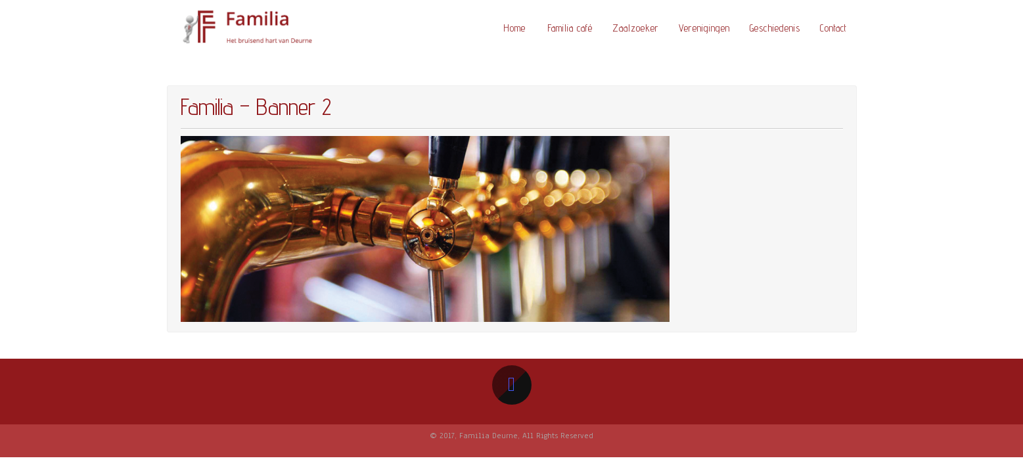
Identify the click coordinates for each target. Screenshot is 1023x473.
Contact (833, 28)
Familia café (570, 28)
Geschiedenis (775, 28)
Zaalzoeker (635, 28)
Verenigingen (704, 28)
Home (514, 28)
